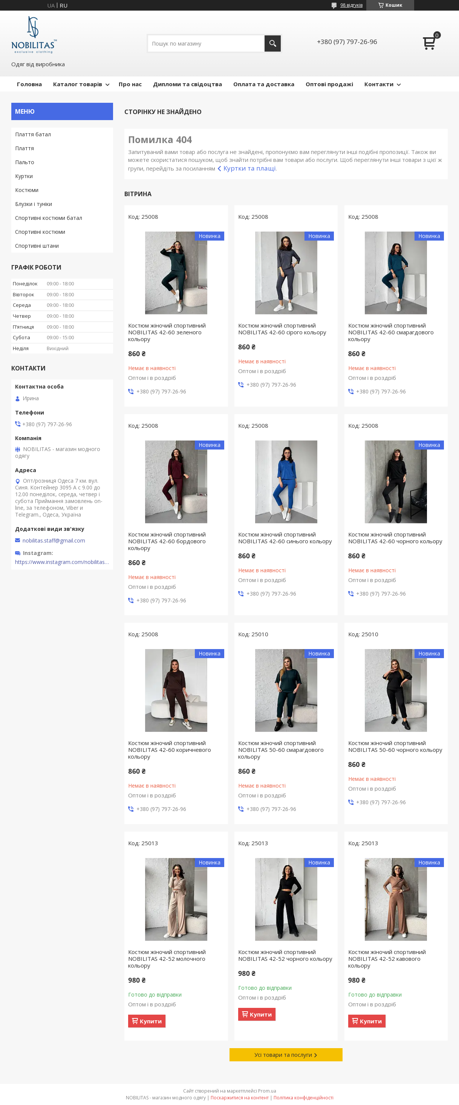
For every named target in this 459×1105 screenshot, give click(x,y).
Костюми (26, 190)
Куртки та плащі (249, 168)
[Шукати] (273, 43)
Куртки (24, 176)
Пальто (24, 162)
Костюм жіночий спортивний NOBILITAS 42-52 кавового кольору (387, 958)
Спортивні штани (37, 245)
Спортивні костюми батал (48, 217)
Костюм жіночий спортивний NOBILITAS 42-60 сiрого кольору (282, 328)
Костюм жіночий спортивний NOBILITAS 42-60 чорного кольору (395, 537)
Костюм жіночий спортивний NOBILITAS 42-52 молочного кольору (167, 958)
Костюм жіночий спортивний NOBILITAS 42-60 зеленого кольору (167, 332)
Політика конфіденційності (304, 1097)
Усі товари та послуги (283, 1054)
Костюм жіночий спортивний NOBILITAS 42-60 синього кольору (285, 537)
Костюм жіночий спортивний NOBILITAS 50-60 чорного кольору (395, 746)
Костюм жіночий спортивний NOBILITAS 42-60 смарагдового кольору (391, 332)
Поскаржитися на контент (240, 1097)
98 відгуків (351, 5)
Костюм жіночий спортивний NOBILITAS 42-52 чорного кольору (285, 955)
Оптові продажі (329, 84)
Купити (151, 1021)
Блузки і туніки (33, 203)
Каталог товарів (77, 84)
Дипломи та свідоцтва (187, 84)
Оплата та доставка (263, 84)
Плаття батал (33, 134)
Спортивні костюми (40, 231)
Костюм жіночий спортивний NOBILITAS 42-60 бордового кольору (167, 541)
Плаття (24, 148)
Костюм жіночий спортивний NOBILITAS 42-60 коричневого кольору (169, 749)
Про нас (130, 84)
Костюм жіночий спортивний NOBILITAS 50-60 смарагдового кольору (281, 749)
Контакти (378, 84)
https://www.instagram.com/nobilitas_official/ (62, 562)
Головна (29, 84)
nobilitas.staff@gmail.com (54, 540)
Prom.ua (267, 1091)
